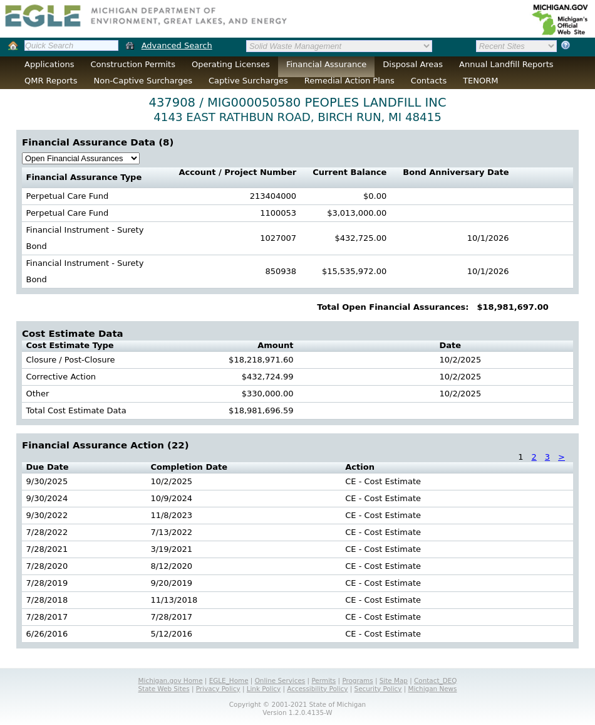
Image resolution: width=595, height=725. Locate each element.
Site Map (394, 680)
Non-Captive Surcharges (142, 80)
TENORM (480, 80)
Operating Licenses (231, 64)
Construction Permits (132, 64)
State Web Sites (164, 688)
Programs (357, 680)
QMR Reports (50, 80)
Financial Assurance (326, 64)
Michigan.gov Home (170, 680)
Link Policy (264, 688)
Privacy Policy (218, 688)
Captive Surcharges (248, 80)
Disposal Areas (413, 64)
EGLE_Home (229, 680)
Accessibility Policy (317, 688)
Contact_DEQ (435, 680)
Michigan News (432, 688)
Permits (323, 680)
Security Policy (378, 688)
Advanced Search (177, 45)
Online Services (280, 680)
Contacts (429, 80)
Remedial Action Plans (349, 80)
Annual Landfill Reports (506, 64)
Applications (49, 64)
